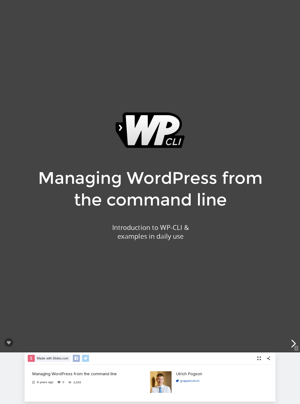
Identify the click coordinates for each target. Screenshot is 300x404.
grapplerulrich (187, 380)
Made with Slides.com (52, 358)
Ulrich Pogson (189, 373)
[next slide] (293, 344)
